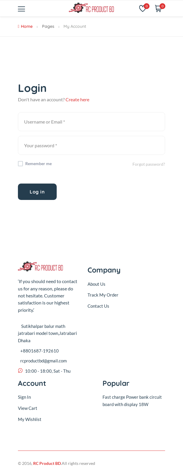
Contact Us (98, 306)
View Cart (27, 408)
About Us (96, 284)
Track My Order (103, 294)
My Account (74, 26)
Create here (77, 99)
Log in (37, 192)
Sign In (24, 397)
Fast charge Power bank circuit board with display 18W (132, 400)
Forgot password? (148, 164)
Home (25, 26)
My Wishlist (29, 419)
